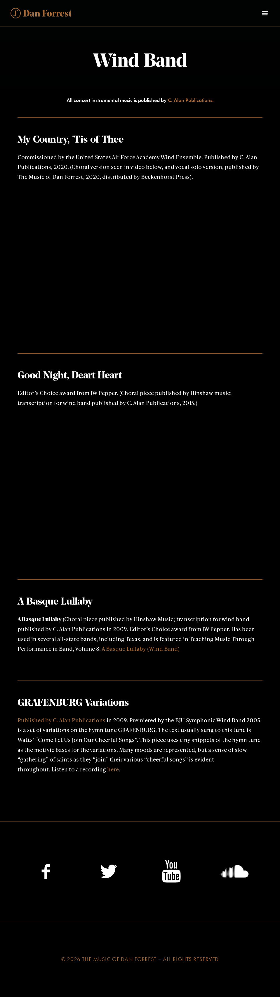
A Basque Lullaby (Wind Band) (141, 648)
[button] (264, 13)
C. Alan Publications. (191, 100)
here (113, 769)
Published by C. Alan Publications (61, 720)
